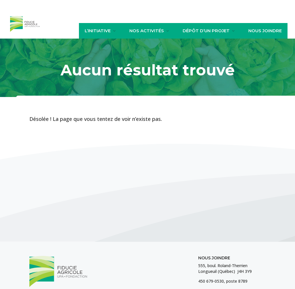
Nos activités (146, 31)
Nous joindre (265, 31)
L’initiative (98, 31)
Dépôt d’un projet (206, 31)
